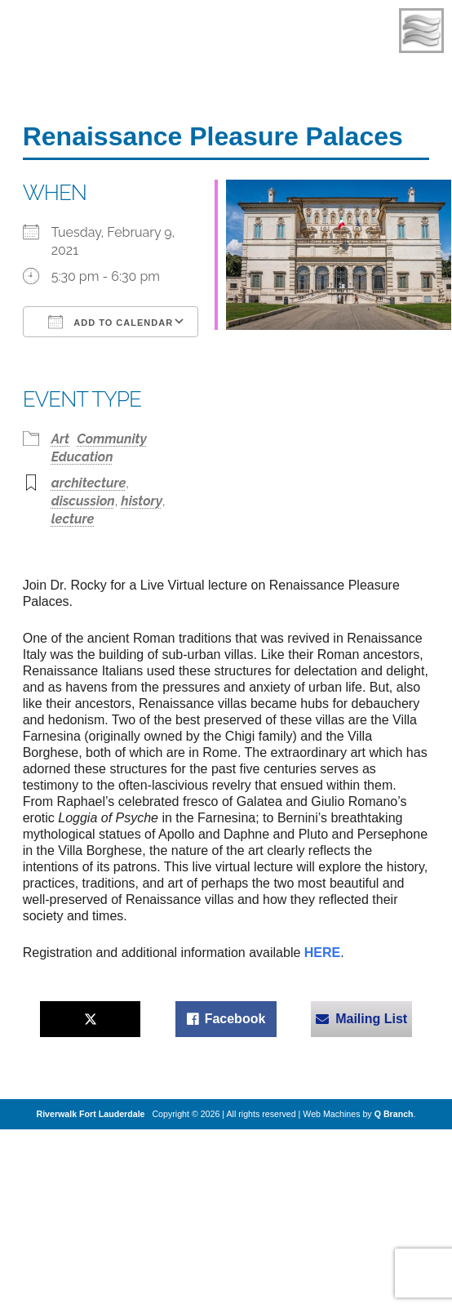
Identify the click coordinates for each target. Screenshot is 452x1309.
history (141, 501)
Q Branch (394, 1114)
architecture (88, 483)
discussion (83, 501)
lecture (73, 519)
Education (82, 457)
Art (60, 439)
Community (112, 439)
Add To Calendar (110, 321)
